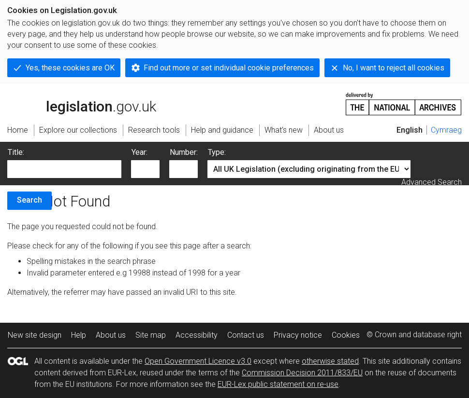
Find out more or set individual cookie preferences (229, 67)
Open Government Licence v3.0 (198, 361)
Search (29, 200)
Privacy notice (298, 335)
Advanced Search (431, 182)
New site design (34, 335)
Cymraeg (446, 130)
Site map (150, 335)
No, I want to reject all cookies (393, 67)
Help (78, 335)
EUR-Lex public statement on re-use (278, 384)
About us (111, 335)
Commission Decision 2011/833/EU (302, 372)
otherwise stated (330, 361)
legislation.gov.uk (81, 103)
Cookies (346, 335)
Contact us (245, 335)
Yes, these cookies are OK (70, 67)
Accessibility (197, 335)
